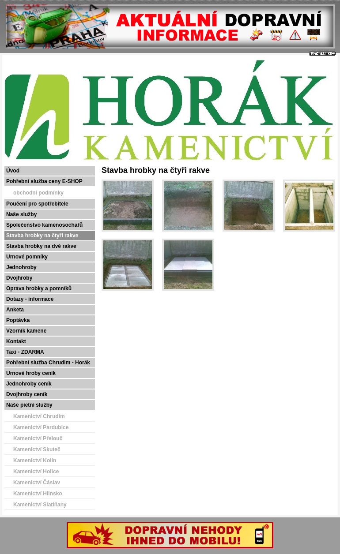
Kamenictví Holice (36, 471)
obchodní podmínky (38, 193)
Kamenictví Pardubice (40, 427)
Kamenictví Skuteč (36, 449)
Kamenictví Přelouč (37, 438)
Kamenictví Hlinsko (37, 493)
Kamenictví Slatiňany (40, 505)
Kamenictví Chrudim (39, 416)
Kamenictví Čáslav (36, 482)
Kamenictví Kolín (34, 460)
